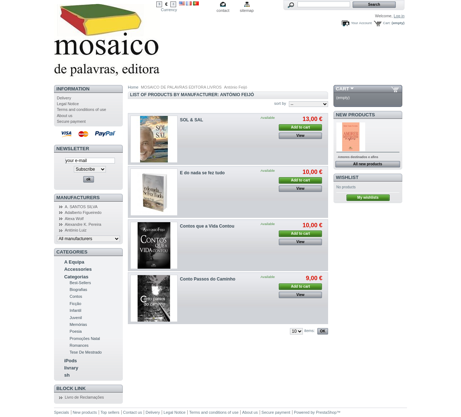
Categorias (76, 276)
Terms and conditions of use (81, 109)
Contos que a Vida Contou (207, 226)
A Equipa (74, 262)
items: (309, 330)
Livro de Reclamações (84, 397)
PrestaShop (326, 412)
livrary (71, 368)
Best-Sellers (80, 283)
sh (67, 375)
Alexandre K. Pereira (83, 224)
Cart (342, 88)
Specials (61, 412)
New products (355, 114)
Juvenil (76, 317)
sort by (280, 103)
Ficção (75, 303)
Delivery (64, 98)
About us (64, 115)
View (300, 136)
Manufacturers (78, 197)
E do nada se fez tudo (202, 172)
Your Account (361, 23)
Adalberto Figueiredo (83, 212)
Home (133, 87)
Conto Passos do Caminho (208, 279)
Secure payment (71, 121)
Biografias (78, 289)
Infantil (75, 310)
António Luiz (76, 230)
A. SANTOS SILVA (81, 207)
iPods (70, 360)
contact (222, 10)
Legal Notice (68, 104)
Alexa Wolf (74, 218)
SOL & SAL (191, 119)
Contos (76, 296)
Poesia (76, 331)
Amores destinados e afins (358, 157)
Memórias (78, 324)
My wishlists (368, 197)
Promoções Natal (85, 338)
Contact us (132, 412)
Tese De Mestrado (86, 352)
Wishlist (347, 177)
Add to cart (300, 127)
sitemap (247, 10)
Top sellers (110, 412)
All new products (367, 164)
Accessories (78, 269)
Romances (79, 345)
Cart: (386, 23)
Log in (399, 16)
